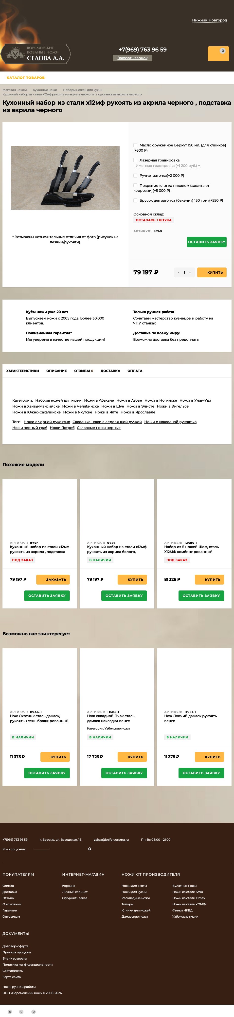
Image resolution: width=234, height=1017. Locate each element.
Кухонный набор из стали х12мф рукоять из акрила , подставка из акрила (39, 552)
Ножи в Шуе (112, 406)
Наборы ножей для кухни (82, 90)
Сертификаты (12, 971)
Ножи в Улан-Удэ (195, 400)
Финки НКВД (182, 910)
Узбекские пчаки (185, 916)
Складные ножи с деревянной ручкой (107, 422)
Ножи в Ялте (106, 412)
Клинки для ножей (136, 910)
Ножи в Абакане (99, 400)
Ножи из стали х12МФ (189, 904)
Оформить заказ (74, 898)
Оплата (8, 886)
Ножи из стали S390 (187, 892)
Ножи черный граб (29, 428)
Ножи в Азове (129, 400)
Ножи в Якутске (77, 412)
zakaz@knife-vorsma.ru (111, 839)
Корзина (68, 886)
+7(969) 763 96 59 (143, 49)
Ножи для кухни (134, 892)
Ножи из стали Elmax (188, 898)
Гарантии (9, 910)
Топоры (127, 904)
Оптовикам (11, 916)
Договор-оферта (15, 946)
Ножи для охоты (134, 886)
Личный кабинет (75, 892)
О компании (11, 904)
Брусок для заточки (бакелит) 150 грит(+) (178, 200)
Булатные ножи (184, 886)
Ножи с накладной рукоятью (170, 422)
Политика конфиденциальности (27, 964)
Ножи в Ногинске (160, 400)
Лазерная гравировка (156, 160)
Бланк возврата (14, 958)
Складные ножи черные (99, 428)
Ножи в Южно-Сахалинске (36, 412)
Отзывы (8, 898)
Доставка (9, 892)
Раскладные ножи (136, 898)
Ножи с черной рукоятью (47, 422)
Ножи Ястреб (62, 428)
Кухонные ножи (45, 90)
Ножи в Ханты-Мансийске (36, 406)
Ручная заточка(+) (158, 175)
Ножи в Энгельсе (173, 406)
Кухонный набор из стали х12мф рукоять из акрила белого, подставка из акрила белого (116, 552)
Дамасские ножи (135, 916)
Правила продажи (16, 952)
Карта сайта (11, 977)
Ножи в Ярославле (138, 412)
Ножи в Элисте (140, 406)
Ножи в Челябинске (80, 406)
